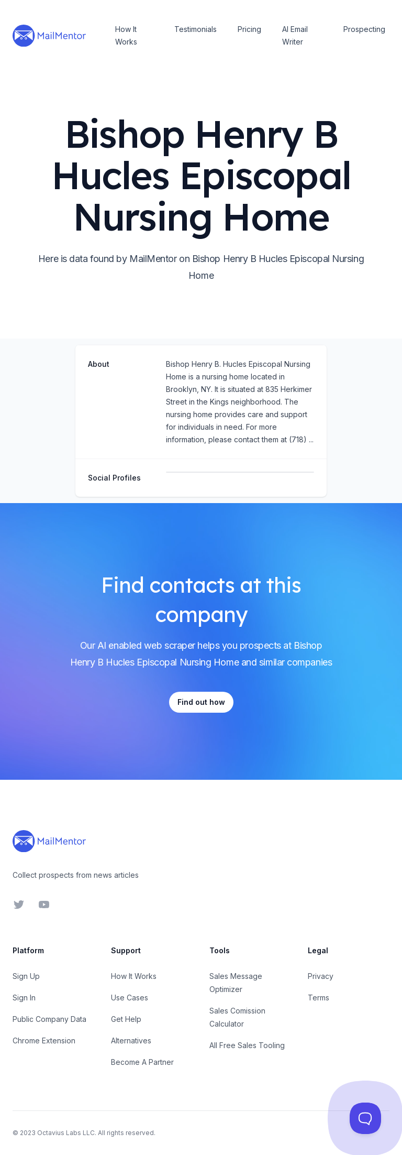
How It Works (126, 35)
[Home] (49, 36)
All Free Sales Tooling (247, 1045)
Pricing (249, 29)
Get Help (126, 1019)
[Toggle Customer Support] (365, 1118)
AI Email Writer (295, 35)
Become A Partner (142, 1062)
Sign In (24, 997)
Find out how (201, 702)
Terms (318, 997)
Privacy (320, 976)
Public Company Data (49, 1019)
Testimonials (195, 29)
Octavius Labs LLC (66, 1133)
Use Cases (129, 997)
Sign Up (26, 976)
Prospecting (364, 29)
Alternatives (131, 1040)
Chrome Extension (44, 1040)
